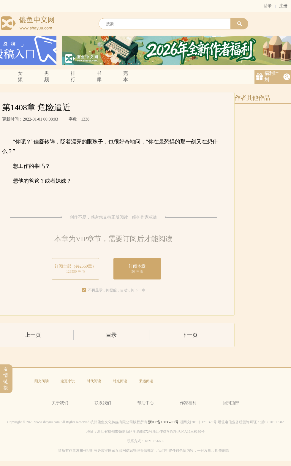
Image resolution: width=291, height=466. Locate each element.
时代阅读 (94, 381)
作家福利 (188, 403)
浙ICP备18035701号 (163, 422)
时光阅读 (120, 381)
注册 (283, 6)
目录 (111, 335)
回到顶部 (231, 403)
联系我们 (102, 403)
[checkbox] (84, 290)
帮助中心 (145, 403)
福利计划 (271, 76)
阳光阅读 (41, 381)
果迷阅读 (146, 381)
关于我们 (60, 403)
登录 (267, 6)
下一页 (190, 335)
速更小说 (68, 381)
